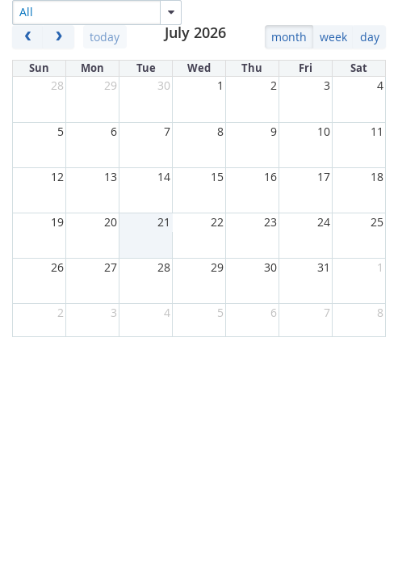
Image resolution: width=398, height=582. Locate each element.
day (369, 36)
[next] (58, 36)
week (333, 36)
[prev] (28, 36)
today (104, 36)
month (289, 36)
